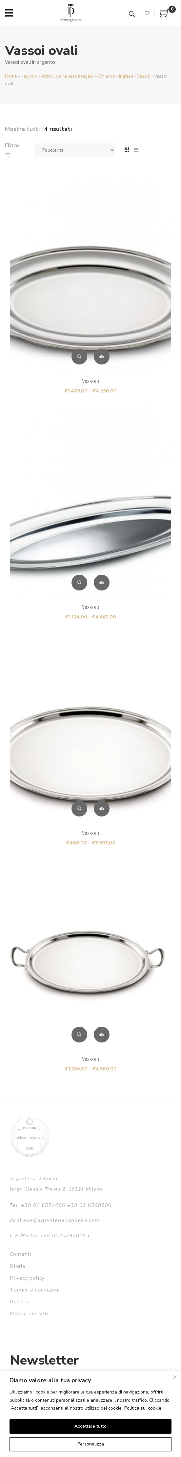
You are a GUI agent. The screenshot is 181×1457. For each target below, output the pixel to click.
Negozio (29, 76)
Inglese (126, 76)
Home (11, 76)
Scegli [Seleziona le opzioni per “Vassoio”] (102, 356)
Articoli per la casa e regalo (67, 76)
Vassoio (90, 380)
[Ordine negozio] (74, 150)
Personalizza (90, 1444)
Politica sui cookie (142, 1408)
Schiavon (106, 76)
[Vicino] (174, 1377)
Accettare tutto (90, 1426)
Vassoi (143, 76)
